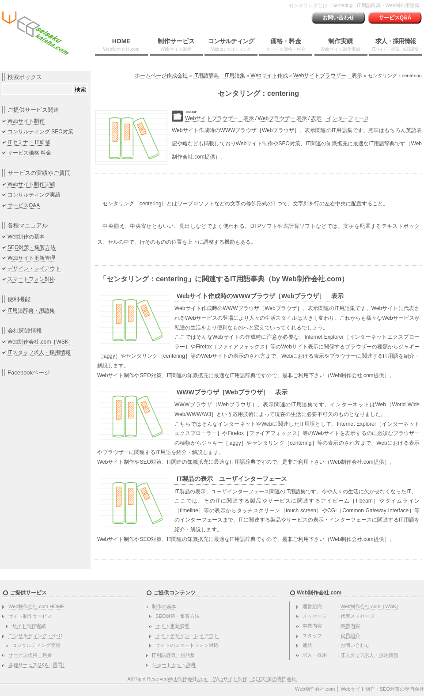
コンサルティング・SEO (35, 635)
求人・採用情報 (395, 45)
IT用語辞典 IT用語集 (219, 75)
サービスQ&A (395, 18)
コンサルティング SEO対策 (40, 132)
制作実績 (340, 45)
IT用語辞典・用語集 (31, 310)
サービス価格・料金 (30, 655)
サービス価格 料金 (29, 153)
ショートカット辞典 (174, 664)
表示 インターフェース (340, 118)
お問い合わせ (338, 18)
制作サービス (176, 45)
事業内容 (350, 625)
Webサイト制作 (26, 121)
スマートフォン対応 (31, 279)
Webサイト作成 (269, 75)
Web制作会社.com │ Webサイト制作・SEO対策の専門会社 (232, 678)
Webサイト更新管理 (31, 258)
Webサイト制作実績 (31, 184)
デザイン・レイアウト (34, 268)
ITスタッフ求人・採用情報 (39, 352)
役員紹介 (350, 635)
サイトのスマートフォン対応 (187, 645)
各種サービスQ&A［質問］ (37, 664)
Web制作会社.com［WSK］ (41, 342)
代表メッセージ (358, 616)
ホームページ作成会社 (161, 75)
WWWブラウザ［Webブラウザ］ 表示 (232, 392)
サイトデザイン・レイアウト (187, 635)
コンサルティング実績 (34, 195)
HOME (121, 45)
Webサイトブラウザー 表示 (327, 75)
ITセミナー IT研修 (29, 142)
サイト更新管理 (172, 625)
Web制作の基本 (26, 237)
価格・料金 (286, 45)
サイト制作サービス (30, 616)
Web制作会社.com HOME (36, 606)
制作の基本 (164, 606)
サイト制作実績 (29, 625)
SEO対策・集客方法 (32, 247)
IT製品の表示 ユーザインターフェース (232, 478)
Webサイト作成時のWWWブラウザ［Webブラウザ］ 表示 (260, 295)
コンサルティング (231, 45)
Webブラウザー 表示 (282, 118)
